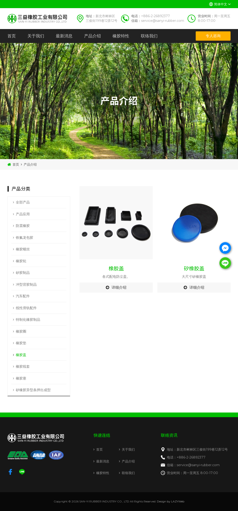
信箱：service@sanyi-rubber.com (193, 465)
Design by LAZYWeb (170, 501)
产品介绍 (92, 36)
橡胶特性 (120, 36)
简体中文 (220, 4)
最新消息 (64, 36)
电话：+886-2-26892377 (186, 457)
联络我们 (149, 36)
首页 (11, 36)
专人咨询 (213, 36)
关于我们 (35, 36)
